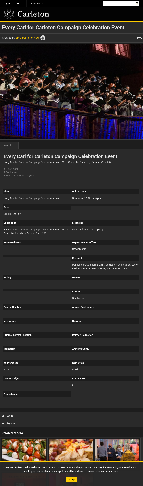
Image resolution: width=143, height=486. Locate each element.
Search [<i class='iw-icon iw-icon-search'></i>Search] (137, 3)
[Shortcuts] (139, 37)
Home (20, 3)
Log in (7, 3)
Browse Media (37, 3)
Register (9, 423)
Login (7, 415)
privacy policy (58, 471)
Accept (71, 479)
